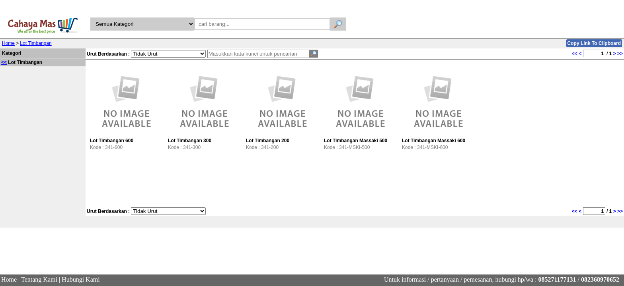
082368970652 (600, 279)
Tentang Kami (39, 279)
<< (4, 62)
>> (620, 53)
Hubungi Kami (81, 279)
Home (8, 43)
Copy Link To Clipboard (594, 43)
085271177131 (557, 279)
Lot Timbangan (35, 43)
